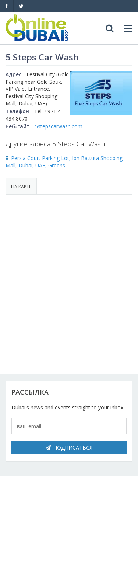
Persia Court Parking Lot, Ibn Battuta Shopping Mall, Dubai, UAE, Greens (64, 162)
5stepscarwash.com (58, 126)
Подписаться (69, 447)
